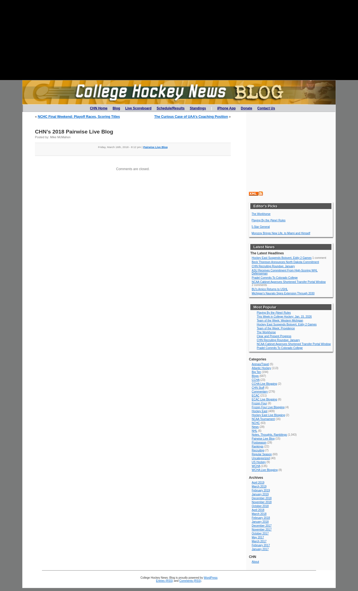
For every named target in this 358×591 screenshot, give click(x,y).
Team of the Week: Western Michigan (280, 320)
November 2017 (262, 529)
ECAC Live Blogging (264, 399)
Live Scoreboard (138, 108)
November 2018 (262, 502)
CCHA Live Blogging (264, 383)
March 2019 (259, 486)
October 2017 (260, 533)
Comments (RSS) (190, 580)
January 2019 (260, 494)
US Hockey (259, 462)
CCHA (256, 379)
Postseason (259, 442)
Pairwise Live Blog (155, 147)
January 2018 (260, 521)
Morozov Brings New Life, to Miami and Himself (280, 233)
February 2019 (261, 490)
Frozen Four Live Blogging (268, 407)
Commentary (260, 391)
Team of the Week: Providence (276, 328)
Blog (116, 108)
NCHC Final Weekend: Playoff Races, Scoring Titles (79, 117)
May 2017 (258, 537)
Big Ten (256, 372)
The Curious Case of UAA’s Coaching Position (191, 117)
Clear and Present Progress (274, 336)
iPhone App (226, 108)
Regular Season (262, 454)
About (255, 561)
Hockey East (259, 411)
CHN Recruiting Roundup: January (273, 266)
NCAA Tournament (263, 419)
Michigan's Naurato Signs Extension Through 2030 (283, 293)
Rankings (257, 446)
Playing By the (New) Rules (268, 220)
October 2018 (260, 506)
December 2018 (262, 498)
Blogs (255, 375)
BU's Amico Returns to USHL (270, 289)
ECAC (256, 395)
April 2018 (258, 510)
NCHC (256, 423)
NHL (254, 430)
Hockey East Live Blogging (268, 415)
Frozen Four (259, 403)
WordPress (210, 577)
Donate (246, 108)
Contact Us (266, 108)
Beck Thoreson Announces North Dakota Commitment (285, 262)
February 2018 (261, 517)
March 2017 (259, 541)
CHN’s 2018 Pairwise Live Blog (74, 132)
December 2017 (262, 525)
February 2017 (261, 545)
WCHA (256, 466)
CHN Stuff (258, 387)
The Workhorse (260, 213)
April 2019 (258, 482)
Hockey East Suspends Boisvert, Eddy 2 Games (282, 257)
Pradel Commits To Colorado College (275, 277)
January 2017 (260, 549)
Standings (198, 108)
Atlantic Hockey (261, 368)
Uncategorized (261, 458)
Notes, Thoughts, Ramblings (269, 434)
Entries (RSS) (164, 580)
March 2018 (259, 513)
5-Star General (260, 226)
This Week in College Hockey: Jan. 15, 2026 (284, 316)
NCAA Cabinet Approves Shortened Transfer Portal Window (289, 281)
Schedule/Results (171, 108)
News (255, 426)
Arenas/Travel (260, 364)
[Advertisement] (179, 40)
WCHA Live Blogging (265, 470)
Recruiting (258, 450)
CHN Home (99, 108)
